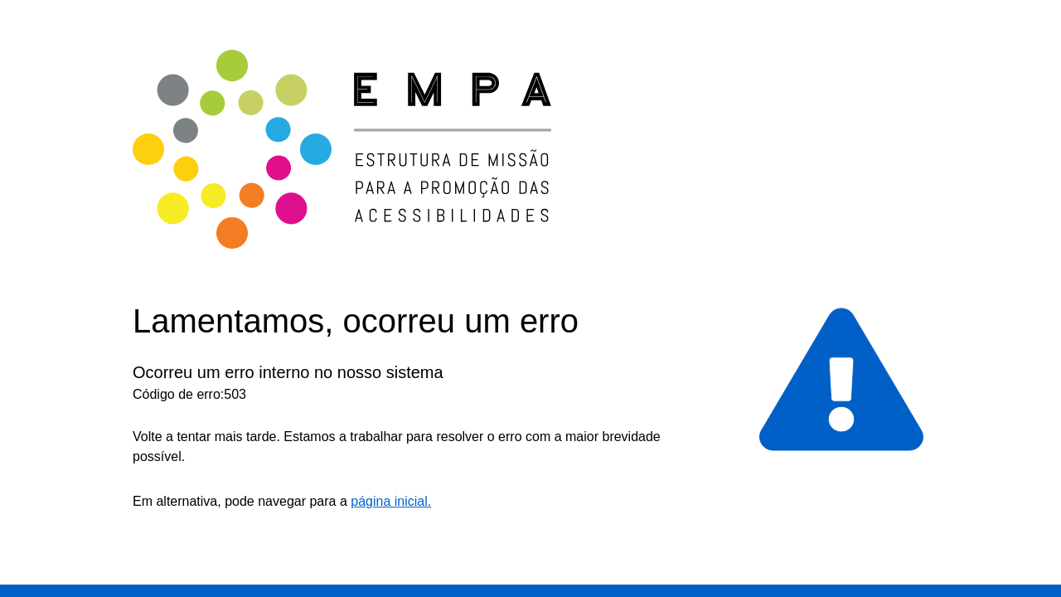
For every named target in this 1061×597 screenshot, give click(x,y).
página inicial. (391, 501)
